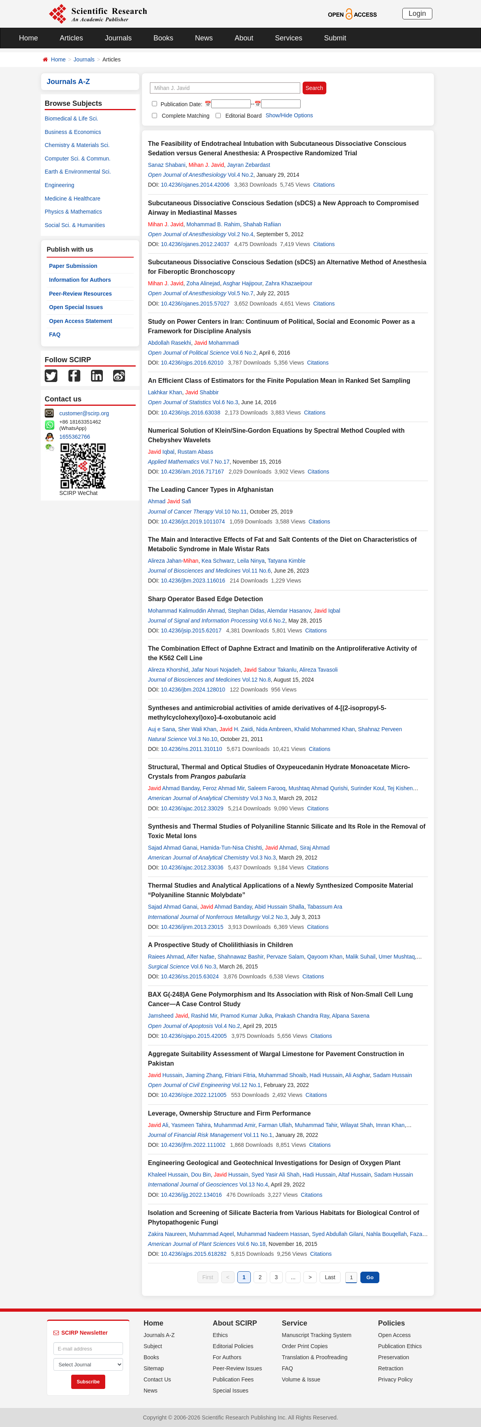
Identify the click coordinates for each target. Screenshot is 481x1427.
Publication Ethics (400, 1346)
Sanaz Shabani (167, 165)
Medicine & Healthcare (72, 198)
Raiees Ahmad (166, 956)
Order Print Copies (305, 1346)
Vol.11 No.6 (256, 570)
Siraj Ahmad (315, 847)
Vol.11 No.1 (258, 1135)
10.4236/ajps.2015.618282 (194, 1254)
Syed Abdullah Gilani (337, 1234)
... (293, 1277)
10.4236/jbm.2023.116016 (193, 580)
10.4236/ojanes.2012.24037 (195, 244)
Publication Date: (181, 104)
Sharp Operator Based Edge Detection (205, 599)
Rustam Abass (195, 452)
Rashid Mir (204, 1015)
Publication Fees (233, 1379)
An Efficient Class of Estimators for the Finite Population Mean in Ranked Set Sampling (279, 380)
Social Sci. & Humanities (75, 225)
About (244, 38)
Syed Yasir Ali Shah (275, 1174)
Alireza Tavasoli (318, 670)
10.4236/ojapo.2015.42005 (194, 1036)
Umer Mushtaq (397, 956)
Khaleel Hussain (168, 1174)
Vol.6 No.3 (225, 402)
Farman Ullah (275, 1125)
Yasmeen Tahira (191, 1125)
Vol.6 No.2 (243, 353)
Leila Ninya (251, 561)
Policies (391, 1323)
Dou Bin (201, 1174)
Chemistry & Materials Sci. (77, 145)
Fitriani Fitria (240, 1075)
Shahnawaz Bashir (240, 956)
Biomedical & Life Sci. (71, 118)
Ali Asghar (357, 1075)
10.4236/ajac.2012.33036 (192, 867)
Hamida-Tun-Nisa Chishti (231, 847)
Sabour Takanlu (270, 670)
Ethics (220, 1335)
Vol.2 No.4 (241, 234)
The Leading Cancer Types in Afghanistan (210, 489)
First (208, 1277)
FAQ (55, 334)
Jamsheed (168, 1015)
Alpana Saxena (350, 1015)
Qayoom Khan (325, 956)
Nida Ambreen (273, 729)
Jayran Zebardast (248, 165)
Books (163, 38)
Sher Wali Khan (197, 729)
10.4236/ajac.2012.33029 (192, 808)
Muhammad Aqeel (211, 1234)
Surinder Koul (367, 788)
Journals (118, 38)
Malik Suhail (360, 956)
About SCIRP (235, 1323)
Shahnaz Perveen (380, 729)
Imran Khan (390, 1125)
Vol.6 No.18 (251, 1244)
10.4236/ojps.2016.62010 (192, 362)
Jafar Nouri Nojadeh (216, 670)
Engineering (59, 185)
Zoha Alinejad (203, 283)
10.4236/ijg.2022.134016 (191, 1195)
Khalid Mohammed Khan (324, 729)
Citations (324, 184)
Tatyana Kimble (286, 561)
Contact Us (157, 1379)
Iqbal (161, 452)
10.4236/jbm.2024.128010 (193, 689)
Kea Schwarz (217, 561)
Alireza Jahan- (173, 561)
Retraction (390, 1368)
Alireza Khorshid (168, 670)
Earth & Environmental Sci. (78, 171)
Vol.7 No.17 (215, 461)
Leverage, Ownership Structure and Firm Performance (229, 1113)
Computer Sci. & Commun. (78, 158)
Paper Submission (73, 266)
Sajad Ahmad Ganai (172, 847)
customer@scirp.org (84, 413)
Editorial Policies (233, 1346)
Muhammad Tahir (316, 1125)
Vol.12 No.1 (246, 1085)
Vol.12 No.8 (256, 679)
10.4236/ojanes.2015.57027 (195, 303)
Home (28, 38)
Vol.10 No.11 (231, 511)
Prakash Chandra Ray (302, 1015)
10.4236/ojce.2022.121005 (194, 1095)
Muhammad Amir (235, 1125)
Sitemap (154, 1368)
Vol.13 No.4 (253, 1184)
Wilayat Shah (356, 1125)
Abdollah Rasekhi (169, 343)
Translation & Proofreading (315, 1357)
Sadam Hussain (392, 1075)
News (204, 38)
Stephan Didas (246, 610)
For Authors (227, 1357)
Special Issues (230, 1390)
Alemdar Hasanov (289, 610)
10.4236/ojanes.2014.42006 (195, 184)
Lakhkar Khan (165, 392)
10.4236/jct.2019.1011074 (193, 521)
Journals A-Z (159, 1335)
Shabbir (202, 392)
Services (288, 38)
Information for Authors (80, 280)
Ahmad (281, 847)
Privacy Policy (395, 1379)
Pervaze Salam (285, 956)
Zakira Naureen (167, 1234)
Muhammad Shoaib (282, 1075)
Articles (71, 38)
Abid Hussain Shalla (279, 907)
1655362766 (74, 437)
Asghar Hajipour (242, 283)
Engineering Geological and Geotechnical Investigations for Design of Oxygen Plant (274, 1163)
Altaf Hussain (354, 1174)
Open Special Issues (76, 307)
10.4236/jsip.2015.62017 (191, 630)
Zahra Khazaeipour (288, 283)
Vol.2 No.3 (275, 917)
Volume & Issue (301, 1379)
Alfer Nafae (200, 956)
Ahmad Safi (169, 501)
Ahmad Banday (174, 788)
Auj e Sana (161, 729)
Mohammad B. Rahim (213, 224)
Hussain (165, 1075)
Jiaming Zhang (204, 1075)
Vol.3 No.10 (203, 739)
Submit (335, 38)
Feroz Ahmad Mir (223, 788)
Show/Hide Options (289, 115)
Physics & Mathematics (73, 211)
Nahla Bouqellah (386, 1234)
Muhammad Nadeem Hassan (273, 1234)
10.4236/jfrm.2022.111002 (193, 1145)
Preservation (393, 1357)
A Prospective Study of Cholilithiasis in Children (220, 945)
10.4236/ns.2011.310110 (191, 749)
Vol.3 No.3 (263, 798)
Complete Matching (186, 116)
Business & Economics (73, 132)
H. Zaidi (236, 729)
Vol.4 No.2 (241, 175)
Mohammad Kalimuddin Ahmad (186, 610)
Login (417, 13)
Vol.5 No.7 (241, 293)
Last (330, 1277)
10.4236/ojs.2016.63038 (190, 412)
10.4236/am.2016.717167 (192, 471)
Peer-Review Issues (237, 1368)
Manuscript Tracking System (317, 1335)
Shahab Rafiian (262, 224)
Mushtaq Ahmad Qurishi (317, 788)
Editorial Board (243, 116)
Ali (158, 1125)
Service (294, 1323)
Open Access (394, 1335)
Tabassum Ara (325, 907)
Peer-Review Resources (80, 293)
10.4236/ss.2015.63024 (190, 976)
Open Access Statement (80, 321)
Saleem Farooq (267, 788)
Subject (153, 1346)
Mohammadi (216, 343)
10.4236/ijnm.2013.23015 (192, 927)
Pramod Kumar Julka (246, 1015)
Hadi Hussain (326, 1075)
